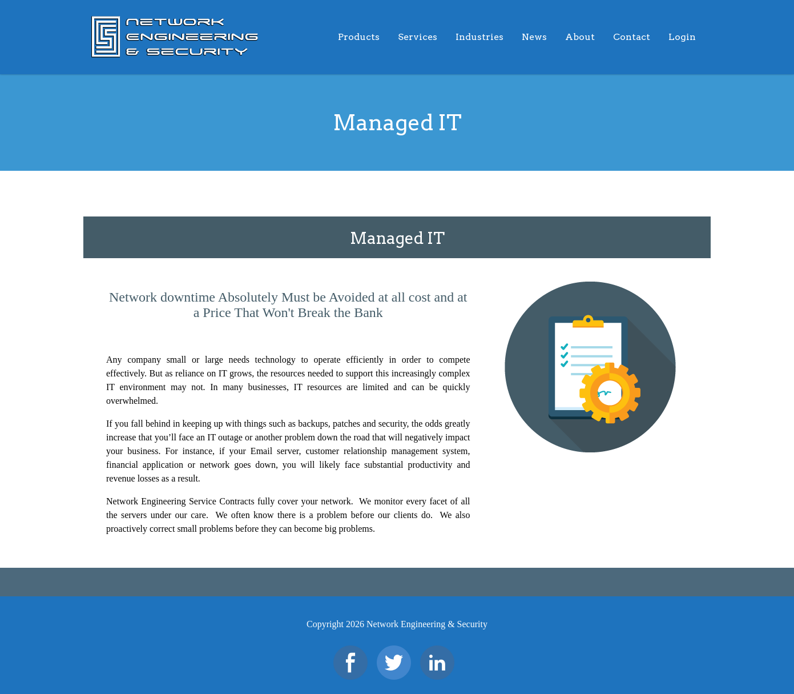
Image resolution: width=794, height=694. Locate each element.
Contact (631, 36)
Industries (479, 36)
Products (359, 36)
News (534, 36)
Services (417, 36)
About (580, 36)
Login (682, 36)
